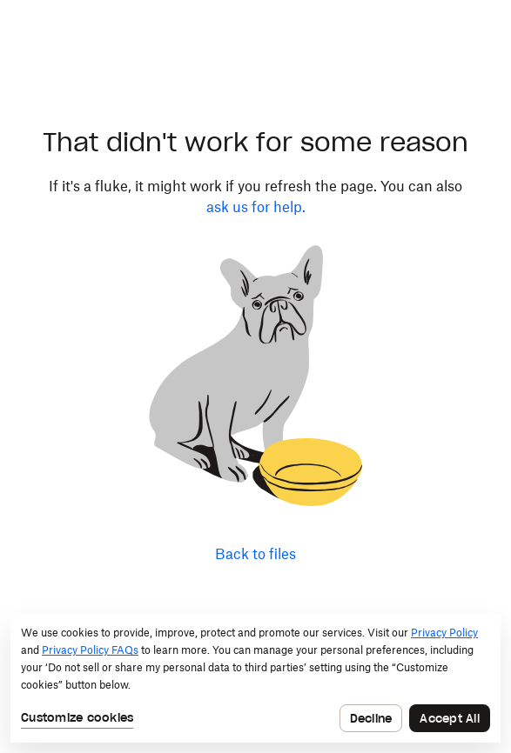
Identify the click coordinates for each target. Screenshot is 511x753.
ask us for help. (256, 207)
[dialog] (255, 678)
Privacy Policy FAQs (90, 649)
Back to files (255, 554)
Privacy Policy (444, 632)
